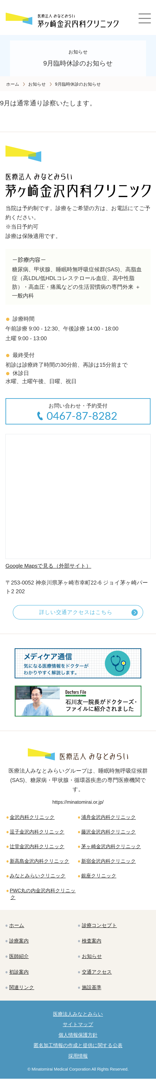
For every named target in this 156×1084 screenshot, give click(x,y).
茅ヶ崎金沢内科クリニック (111, 848)
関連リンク (21, 991)
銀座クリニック (98, 878)
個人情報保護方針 (78, 1040)
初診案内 (19, 975)
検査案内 (91, 944)
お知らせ (92, 960)
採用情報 (78, 1061)
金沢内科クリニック (32, 818)
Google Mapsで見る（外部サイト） (49, 566)
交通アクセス (97, 975)
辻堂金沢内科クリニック (37, 848)
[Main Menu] (144, 19)
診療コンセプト (99, 928)
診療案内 (19, 944)
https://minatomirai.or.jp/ (78, 803)
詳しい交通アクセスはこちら (76, 613)
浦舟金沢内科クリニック (108, 818)
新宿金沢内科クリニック (108, 863)
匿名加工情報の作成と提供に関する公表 (78, 1050)
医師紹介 (19, 960)
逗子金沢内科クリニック (37, 833)
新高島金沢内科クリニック (39, 863)
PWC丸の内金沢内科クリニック (43, 897)
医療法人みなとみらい (78, 1018)
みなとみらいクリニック (38, 878)
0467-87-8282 (82, 415)
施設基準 (91, 991)
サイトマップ (78, 1029)
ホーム (16, 928)
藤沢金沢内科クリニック (108, 833)
